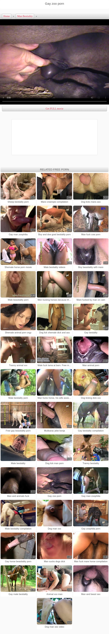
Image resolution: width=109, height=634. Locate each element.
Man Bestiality (25, 16)
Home (6, 16)
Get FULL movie (54, 108)
